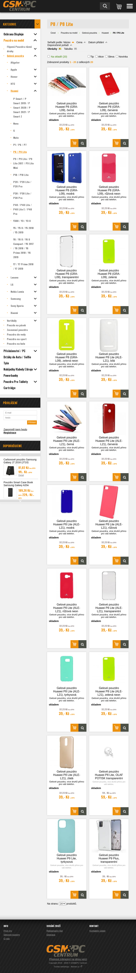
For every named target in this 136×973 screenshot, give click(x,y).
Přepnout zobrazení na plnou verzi (68, 959)
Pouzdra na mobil (69, 33)
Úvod (53, 33)
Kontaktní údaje (97, 930)
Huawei (105, 33)
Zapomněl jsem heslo (15, 429)
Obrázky (52, 48)
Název (66, 42)
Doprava (51, 934)
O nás (7, 938)
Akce (101, 56)
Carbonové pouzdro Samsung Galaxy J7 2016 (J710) (20, 461)
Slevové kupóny (12, 934)
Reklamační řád (55, 930)
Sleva (111, 56)
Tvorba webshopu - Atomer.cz (68, 967)
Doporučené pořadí (58, 45)
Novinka (123, 56)
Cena (79, 42)
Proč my (8, 930)
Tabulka (68, 48)
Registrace (10, 432)
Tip (92, 56)
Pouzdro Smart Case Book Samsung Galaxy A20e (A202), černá (18, 485)
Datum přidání (96, 42)
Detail (21, 475)
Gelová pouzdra (89, 33)
